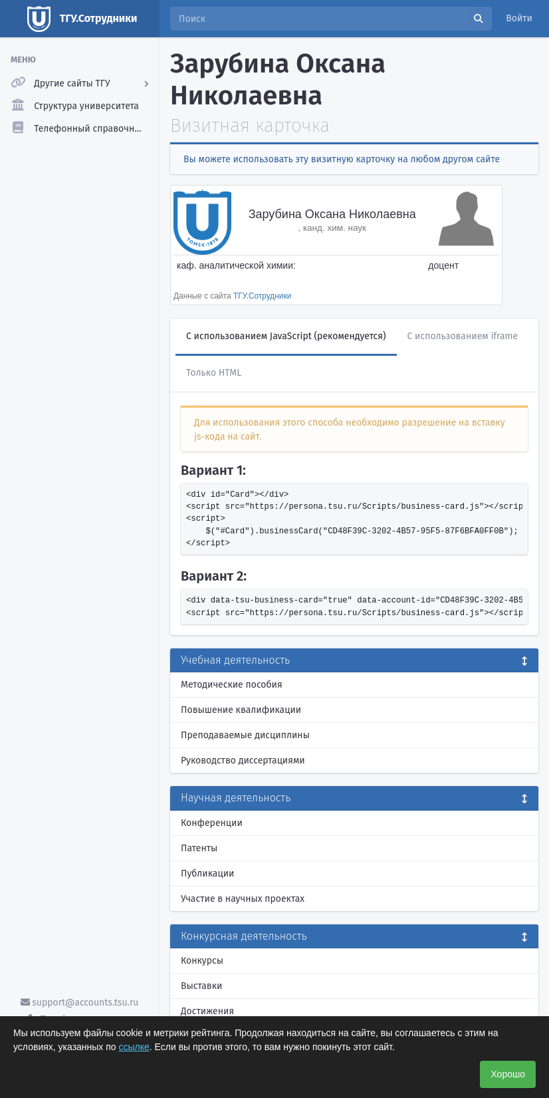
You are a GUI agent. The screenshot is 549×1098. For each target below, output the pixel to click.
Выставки (201, 986)
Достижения (207, 1011)
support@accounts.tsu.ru (80, 1002)
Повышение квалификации (241, 710)
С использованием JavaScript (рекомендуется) (286, 336)
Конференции (212, 823)
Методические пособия (231, 684)
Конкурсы (202, 960)
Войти (519, 18)
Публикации (207, 873)
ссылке (134, 1046)
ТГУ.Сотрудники (262, 296)
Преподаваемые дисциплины (245, 735)
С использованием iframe (462, 336)
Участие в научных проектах (242, 898)
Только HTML (213, 372)
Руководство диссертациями (243, 760)
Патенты (199, 848)
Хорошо (508, 1074)
